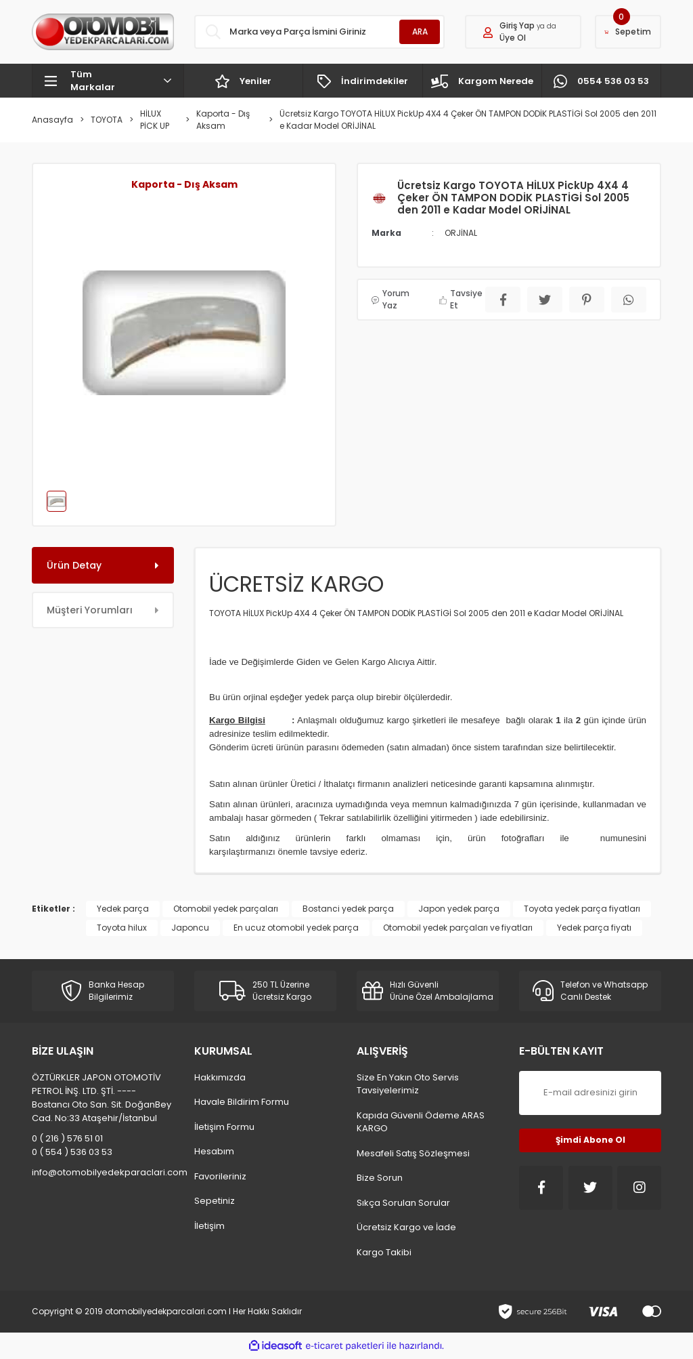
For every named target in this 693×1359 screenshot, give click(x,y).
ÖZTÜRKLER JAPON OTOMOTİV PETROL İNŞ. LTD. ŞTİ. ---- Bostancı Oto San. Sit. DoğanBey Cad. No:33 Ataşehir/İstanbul (101, 1097)
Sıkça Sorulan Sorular (403, 1202)
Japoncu (190, 927)
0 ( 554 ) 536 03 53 (72, 1151)
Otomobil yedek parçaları (225, 908)
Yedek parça (123, 908)
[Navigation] (108, 81)
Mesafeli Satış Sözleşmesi (413, 1153)
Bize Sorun (380, 1177)
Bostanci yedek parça (348, 908)
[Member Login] (523, 32)
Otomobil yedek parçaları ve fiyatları (458, 927)
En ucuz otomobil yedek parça (296, 927)
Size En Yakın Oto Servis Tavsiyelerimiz (408, 1084)
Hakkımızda (220, 1077)
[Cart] (628, 32)
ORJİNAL (461, 233)
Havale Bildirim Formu (241, 1101)
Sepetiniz (214, 1200)
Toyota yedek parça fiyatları (582, 908)
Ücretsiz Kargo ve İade (406, 1227)
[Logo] (103, 32)
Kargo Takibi (384, 1252)
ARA (420, 31)
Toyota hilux (122, 927)
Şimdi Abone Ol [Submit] (590, 1139)
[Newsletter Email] (590, 1093)
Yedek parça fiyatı (594, 927)
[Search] (319, 32)
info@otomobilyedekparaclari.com (103, 1172)
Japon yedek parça (458, 908)
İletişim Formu (224, 1126)
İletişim (209, 1225)
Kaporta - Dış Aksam (184, 184)
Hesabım (214, 1151)
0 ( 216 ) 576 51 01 (67, 1138)
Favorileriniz (220, 1176)
